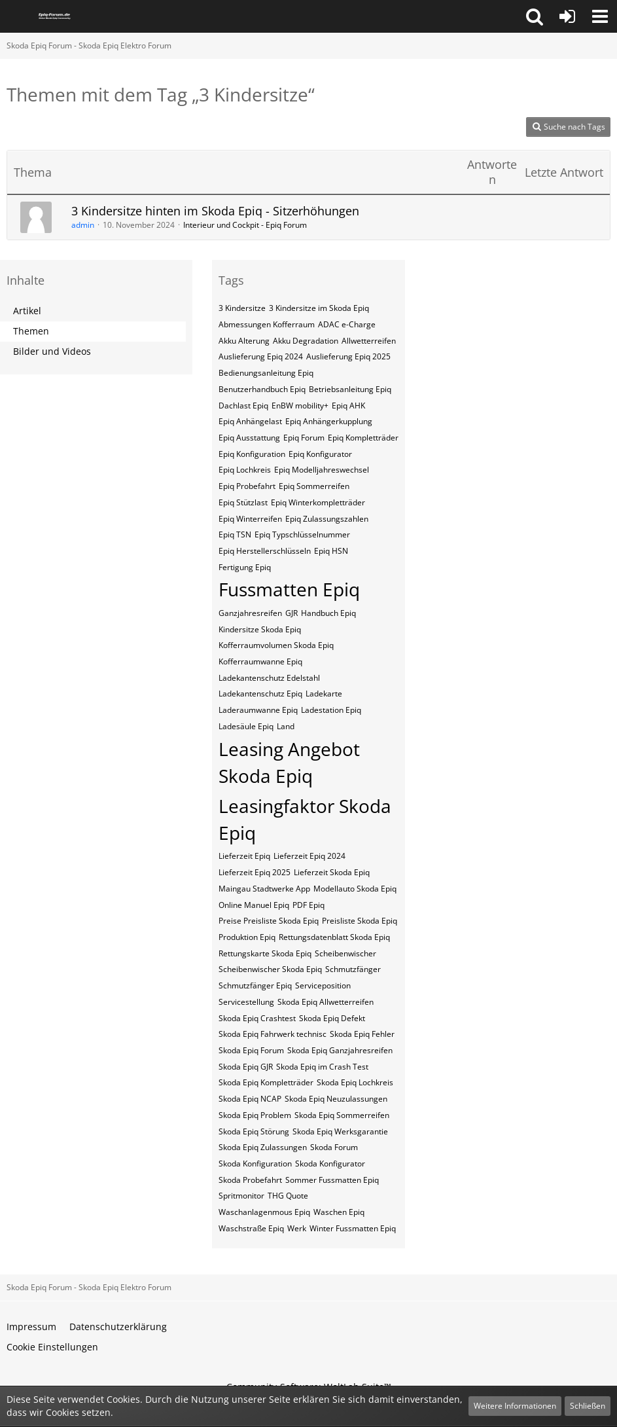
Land (285, 726)
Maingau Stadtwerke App (264, 888)
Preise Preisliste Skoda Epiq (269, 920)
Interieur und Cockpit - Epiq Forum (245, 224)
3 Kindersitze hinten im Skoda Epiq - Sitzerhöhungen (215, 211)
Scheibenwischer (345, 953)
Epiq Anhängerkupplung (328, 421)
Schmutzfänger (353, 969)
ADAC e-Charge (347, 324)
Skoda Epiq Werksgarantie (340, 1131)
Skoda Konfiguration (255, 1163)
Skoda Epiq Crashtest (257, 1018)
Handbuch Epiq (328, 613)
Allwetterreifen (369, 340)
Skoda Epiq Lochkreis (355, 1082)
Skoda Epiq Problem (255, 1115)
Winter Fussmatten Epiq (352, 1228)
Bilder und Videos (52, 351)
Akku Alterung (244, 340)
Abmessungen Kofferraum (267, 324)
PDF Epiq (308, 905)
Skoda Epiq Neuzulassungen (336, 1098)
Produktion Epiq (247, 937)
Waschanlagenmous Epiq (264, 1212)
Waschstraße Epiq (251, 1228)
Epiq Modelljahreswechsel (321, 469)
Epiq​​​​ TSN (235, 534)
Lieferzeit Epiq (244, 855)
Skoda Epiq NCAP (250, 1098)
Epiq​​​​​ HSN (331, 550)
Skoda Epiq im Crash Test (322, 1066)
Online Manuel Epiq (254, 905)
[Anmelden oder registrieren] (567, 16)
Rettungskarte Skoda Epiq (265, 953)
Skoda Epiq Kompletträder (266, 1082)
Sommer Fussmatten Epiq (332, 1179)
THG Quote (288, 1195)
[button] (534, 16)
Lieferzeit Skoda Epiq (332, 872)
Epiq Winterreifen (250, 518)
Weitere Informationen (515, 1405)
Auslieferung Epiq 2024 (261, 356)
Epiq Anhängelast (250, 421)
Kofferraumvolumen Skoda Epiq (276, 645)
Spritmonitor (241, 1195)
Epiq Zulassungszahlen (326, 518)
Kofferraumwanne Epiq (260, 661)
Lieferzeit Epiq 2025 (255, 872)
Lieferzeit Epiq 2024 (309, 855)
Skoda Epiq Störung (254, 1131)
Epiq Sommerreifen (314, 486)
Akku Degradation (305, 340)
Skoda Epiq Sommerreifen (341, 1115)
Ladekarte (324, 693)
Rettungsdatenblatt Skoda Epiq (334, 937)
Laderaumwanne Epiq (258, 709)
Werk (296, 1228)
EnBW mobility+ (300, 405)
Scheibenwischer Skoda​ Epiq (270, 969)
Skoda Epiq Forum (251, 1050)
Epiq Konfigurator (320, 454)
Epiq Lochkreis (245, 469)
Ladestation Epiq (331, 709)
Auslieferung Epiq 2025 (348, 356)
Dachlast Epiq (243, 405)
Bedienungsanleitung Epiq (266, 372)
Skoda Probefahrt (250, 1179)
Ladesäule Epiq (246, 726)
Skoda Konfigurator (330, 1163)
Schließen (587, 1405)
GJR (291, 613)
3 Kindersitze (242, 308)
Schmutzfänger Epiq (255, 985)
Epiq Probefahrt (247, 486)
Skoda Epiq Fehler (362, 1033)
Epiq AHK (348, 405)
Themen (31, 331)
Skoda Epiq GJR (246, 1066)
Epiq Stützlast (243, 502)
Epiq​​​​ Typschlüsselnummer (302, 534)
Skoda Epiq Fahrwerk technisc (272, 1033)
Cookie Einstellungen (52, 1347)
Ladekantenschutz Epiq (260, 693)
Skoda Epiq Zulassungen (263, 1147)
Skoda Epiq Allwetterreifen (325, 1001)
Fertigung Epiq (245, 567)
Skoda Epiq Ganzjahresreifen (340, 1050)
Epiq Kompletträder (363, 437)
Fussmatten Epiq (289, 589)
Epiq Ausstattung (249, 437)
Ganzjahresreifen (250, 613)
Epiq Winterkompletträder (318, 502)
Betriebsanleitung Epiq (350, 389)
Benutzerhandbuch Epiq (262, 389)
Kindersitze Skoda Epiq (260, 629)
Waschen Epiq (338, 1212)
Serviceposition (323, 985)
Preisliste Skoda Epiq (359, 920)
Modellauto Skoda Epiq (355, 888)
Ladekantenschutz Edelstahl (269, 677)
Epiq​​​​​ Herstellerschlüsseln (265, 550)
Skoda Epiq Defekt (332, 1018)
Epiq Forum (304, 437)
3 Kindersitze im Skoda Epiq (319, 308)
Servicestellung (246, 1001)
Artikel (27, 310)
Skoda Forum (334, 1147)
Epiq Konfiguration (252, 454)
